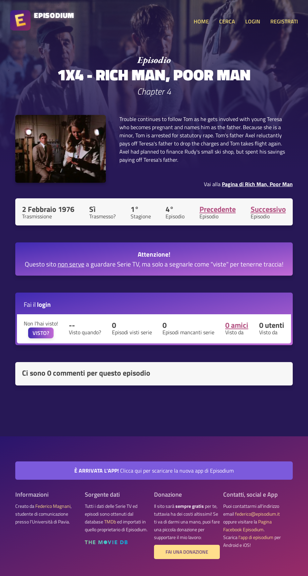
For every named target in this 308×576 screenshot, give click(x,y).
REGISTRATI (284, 21)
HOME (201, 21)
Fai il (37, 304)
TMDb (110, 521)
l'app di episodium (255, 537)
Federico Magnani (53, 506)
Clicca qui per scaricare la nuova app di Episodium (154, 470)
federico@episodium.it (257, 514)
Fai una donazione (187, 552)
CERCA (227, 21)
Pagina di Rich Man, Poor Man (257, 184)
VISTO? (41, 333)
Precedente (217, 209)
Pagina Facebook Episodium (247, 525)
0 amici (236, 325)
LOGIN (252, 21)
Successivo (268, 209)
